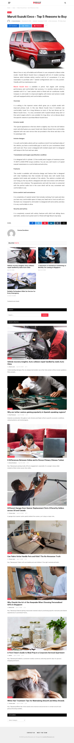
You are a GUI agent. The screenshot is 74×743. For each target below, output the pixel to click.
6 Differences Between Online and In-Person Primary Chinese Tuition (35, 460)
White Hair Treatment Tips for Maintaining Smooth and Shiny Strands (35, 701)
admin (10, 655)
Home (9, 504)
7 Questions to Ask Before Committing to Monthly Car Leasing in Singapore (52, 266)
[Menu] (9, 3)
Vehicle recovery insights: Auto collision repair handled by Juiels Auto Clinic (20, 266)
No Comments (53, 21)
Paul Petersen (12, 414)
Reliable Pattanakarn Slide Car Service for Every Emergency (21, 292)
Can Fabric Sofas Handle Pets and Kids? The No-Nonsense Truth (33, 556)
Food (9, 649)
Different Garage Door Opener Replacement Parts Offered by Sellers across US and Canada (35, 509)
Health (10, 697)
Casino (10, 408)
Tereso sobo (12, 513)
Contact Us (31, 732)
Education (11, 456)
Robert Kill (11, 607)
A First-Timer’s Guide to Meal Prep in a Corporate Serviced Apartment (35, 653)
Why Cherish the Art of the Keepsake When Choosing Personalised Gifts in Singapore (34, 603)
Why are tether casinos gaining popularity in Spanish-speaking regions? (36, 412)
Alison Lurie (12, 366)
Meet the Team (42, 732)
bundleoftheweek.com (48, 737)
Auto (9, 12)
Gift (9, 598)
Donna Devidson (16, 21)
